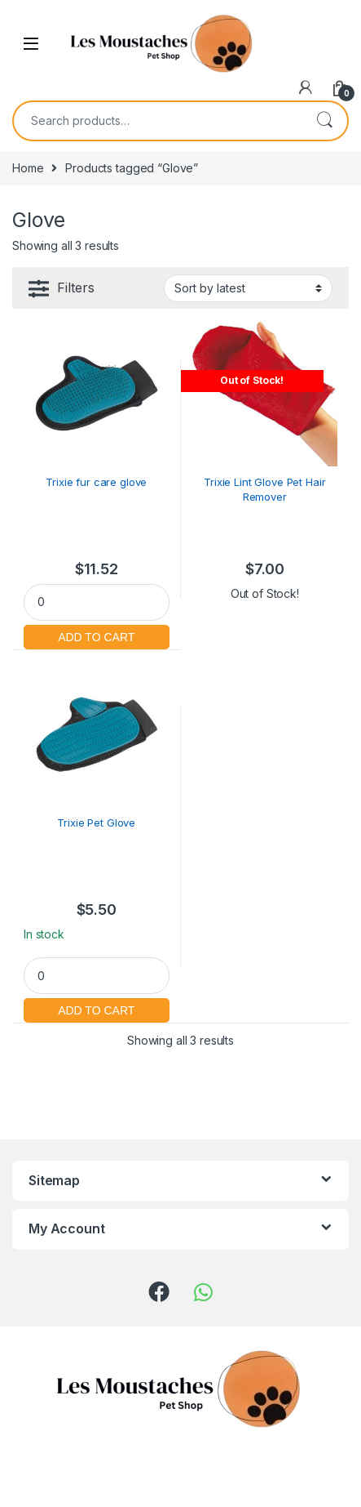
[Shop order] (248, 288)
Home (27, 168)
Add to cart (96, 635)
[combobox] (158, 121)
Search (324, 121)
